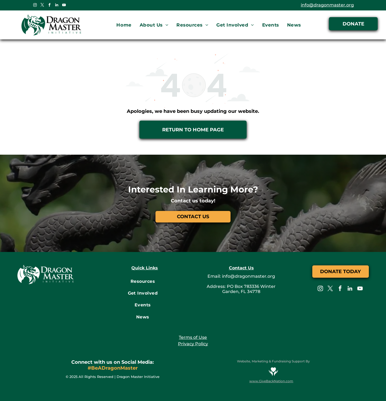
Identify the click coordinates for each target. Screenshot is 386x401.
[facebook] (49, 5)
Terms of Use (193, 337)
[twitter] (42, 5)
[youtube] (63, 5)
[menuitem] (123, 25)
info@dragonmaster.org (327, 5)
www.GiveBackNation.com (271, 381)
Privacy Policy (193, 343)
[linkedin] (56, 5)
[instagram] (35, 5)
